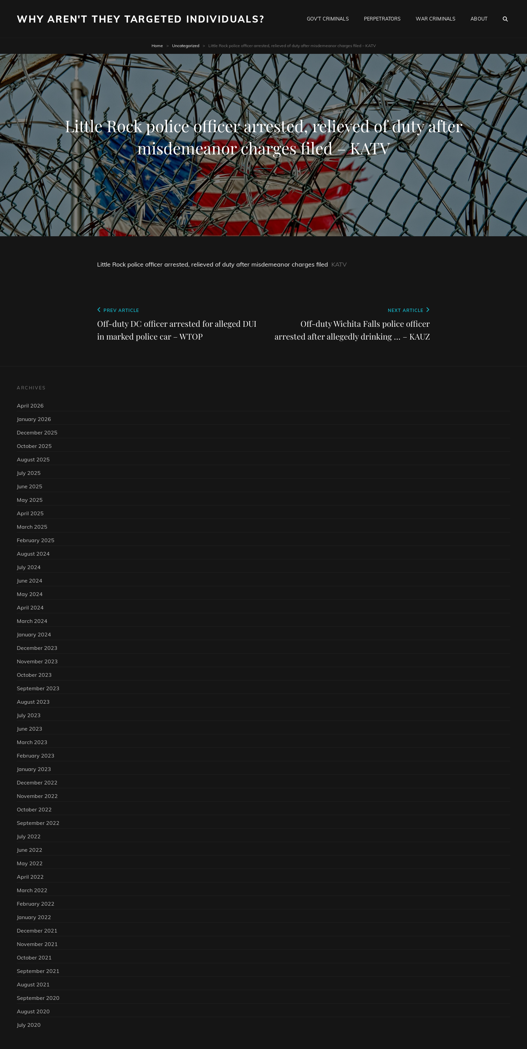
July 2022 (29, 836)
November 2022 (37, 796)
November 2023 (37, 661)
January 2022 (34, 917)
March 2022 (32, 890)
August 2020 (33, 1011)
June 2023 (29, 728)
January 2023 (34, 769)
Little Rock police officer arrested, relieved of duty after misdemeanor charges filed (212, 264)
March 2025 (32, 526)
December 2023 (37, 647)
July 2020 (29, 1024)
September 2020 (38, 997)
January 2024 (34, 634)
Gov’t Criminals (328, 19)
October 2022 (34, 809)
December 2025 (37, 432)
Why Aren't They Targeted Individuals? (141, 19)
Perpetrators (382, 19)
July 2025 (29, 472)
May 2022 (30, 863)
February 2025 (35, 540)
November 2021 (37, 944)
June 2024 (29, 580)
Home (157, 45)
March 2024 (32, 621)
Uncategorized (185, 45)
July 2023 (29, 715)
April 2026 (30, 405)
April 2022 (30, 876)
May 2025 (30, 499)
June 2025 (29, 486)
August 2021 (33, 984)
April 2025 (30, 513)
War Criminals (435, 19)
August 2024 (33, 553)
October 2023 (34, 674)
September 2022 (38, 822)
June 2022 (29, 849)
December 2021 (37, 930)
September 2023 (38, 688)
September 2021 (38, 971)
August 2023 (33, 701)
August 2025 (33, 459)
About (479, 19)
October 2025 (34, 446)
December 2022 (37, 782)
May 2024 (30, 594)
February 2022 (35, 903)
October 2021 (34, 957)
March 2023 (32, 742)
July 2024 (29, 567)
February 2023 (35, 755)
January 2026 (34, 419)
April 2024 (30, 607)
